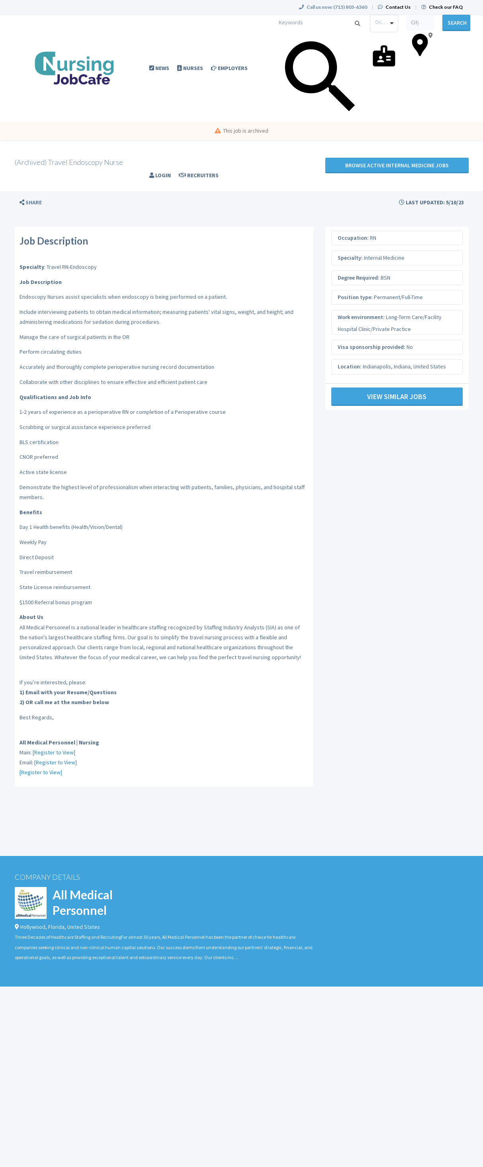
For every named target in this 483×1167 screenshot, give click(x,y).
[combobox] (384, 23)
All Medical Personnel (83, 902)
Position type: (355, 297)
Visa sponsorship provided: (371, 346)
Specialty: (350, 257)
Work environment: (361, 317)
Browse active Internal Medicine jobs (397, 165)
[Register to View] (54, 752)
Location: (350, 366)
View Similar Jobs (396, 396)
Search (457, 22)
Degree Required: (358, 277)
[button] (31, 202)
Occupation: (353, 237)
